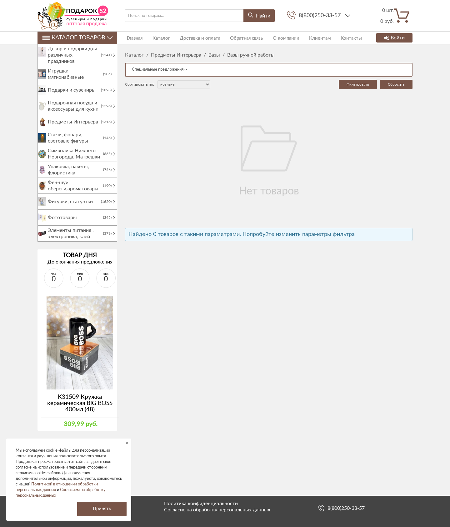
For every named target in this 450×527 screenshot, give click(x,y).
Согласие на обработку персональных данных (217, 509)
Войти (394, 37)
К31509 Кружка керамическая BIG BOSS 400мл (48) (79, 409)
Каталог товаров (77, 38)
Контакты (337, 37)
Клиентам (308, 37)
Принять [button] (102, 508)
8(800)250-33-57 (320, 15)
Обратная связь (238, 37)
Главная (133, 37)
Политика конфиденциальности (201, 503)
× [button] (127, 442)
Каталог (157, 37)
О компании (276, 37)
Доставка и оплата (194, 37)
